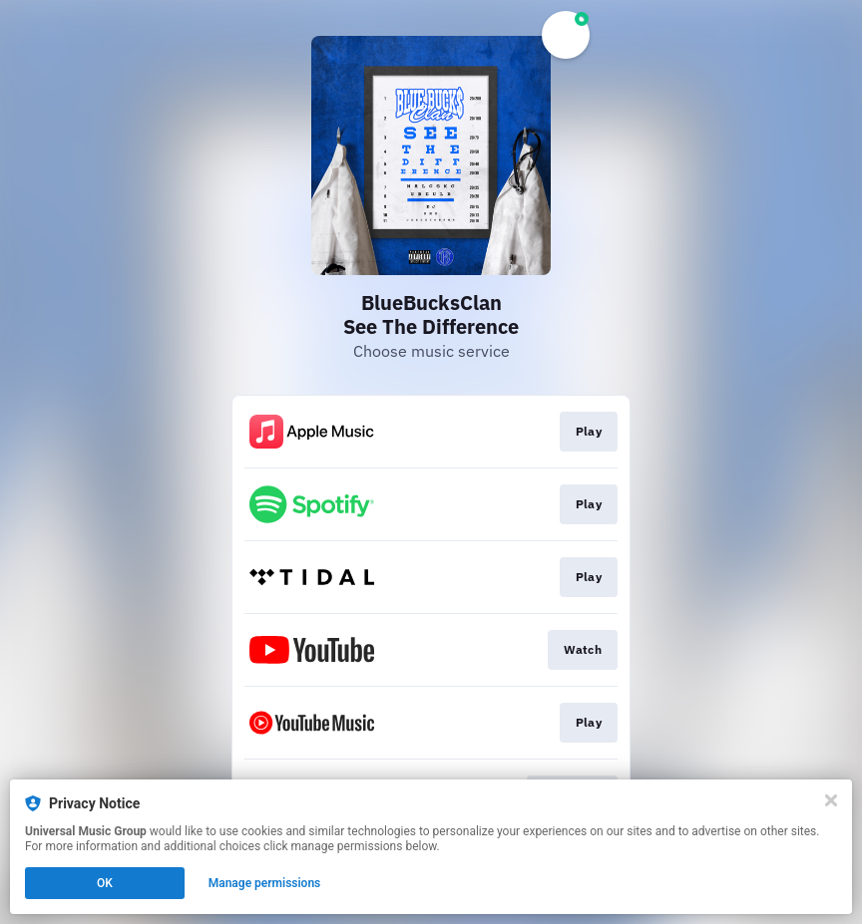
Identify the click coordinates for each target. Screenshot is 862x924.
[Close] (831, 800)
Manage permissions (265, 883)
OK (105, 883)
